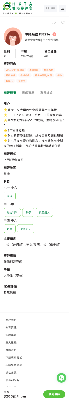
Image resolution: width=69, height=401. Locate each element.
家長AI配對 (13, 380)
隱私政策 (11, 372)
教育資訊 (11, 327)
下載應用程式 (14, 357)
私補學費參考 (14, 365)
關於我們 (11, 320)
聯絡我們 (11, 350)
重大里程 (11, 342)
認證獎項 (11, 335)
